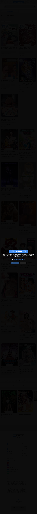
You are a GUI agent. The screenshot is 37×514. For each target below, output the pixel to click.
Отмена (23, 262)
